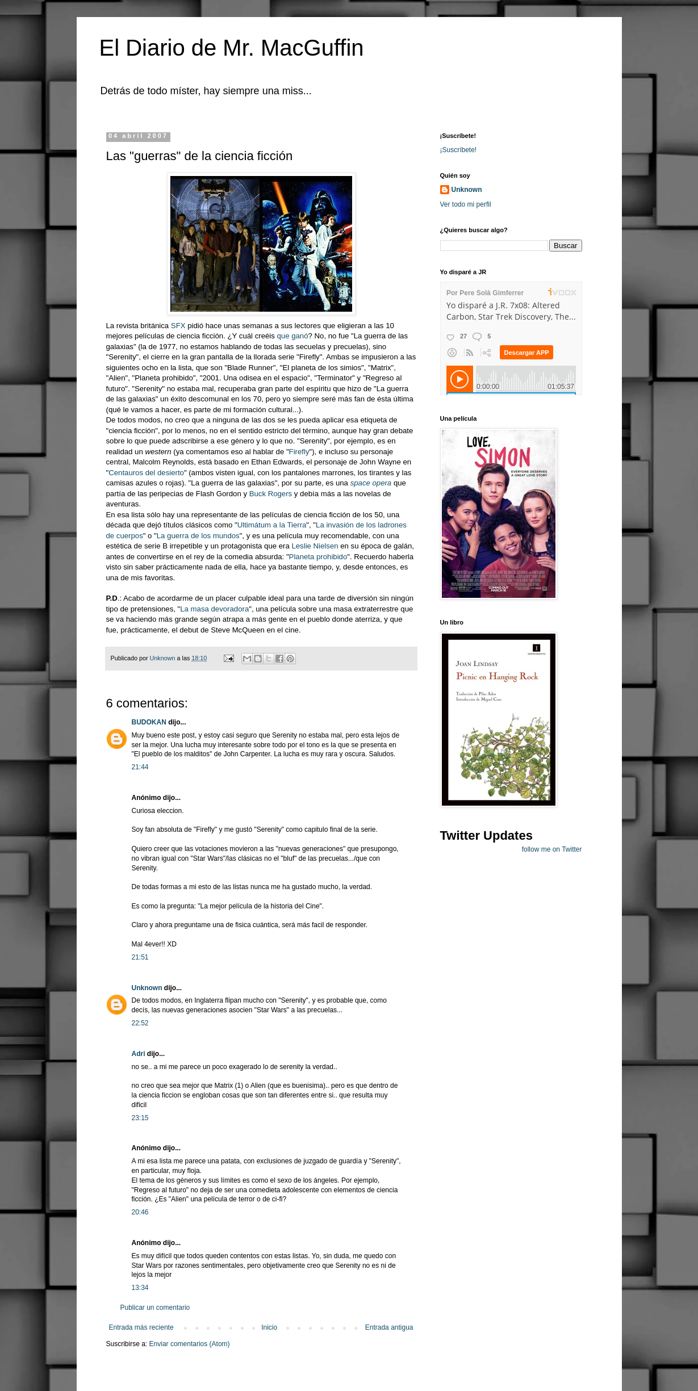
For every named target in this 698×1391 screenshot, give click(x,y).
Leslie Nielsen (315, 546)
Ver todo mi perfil (465, 204)
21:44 (140, 767)
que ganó (292, 336)
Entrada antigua (389, 1327)
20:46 (140, 1212)
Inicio (269, 1327)
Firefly (299, 451)
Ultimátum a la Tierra (272, 525)
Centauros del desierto (146, 472)
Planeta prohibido (318, 556)
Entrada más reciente (141, 1327)
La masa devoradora (214, 609)
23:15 (140, 1118)
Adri (138, 1054)
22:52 (140, 1023)
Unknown (147, 988)
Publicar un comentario (155, 1308)
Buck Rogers (270, 493)
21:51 (140, 957)
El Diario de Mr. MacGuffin (231, 47)
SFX (178, 325)
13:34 (140, 1288)
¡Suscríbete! (458, 150)
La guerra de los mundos (198, 535)
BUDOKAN (149, 722)
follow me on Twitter (552, 849)
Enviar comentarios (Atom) (189, 1344)
